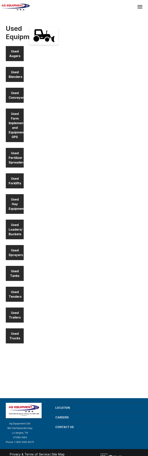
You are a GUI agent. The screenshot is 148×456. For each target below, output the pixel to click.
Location (62, 407)
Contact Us (64, 427)
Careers (62, 417)
